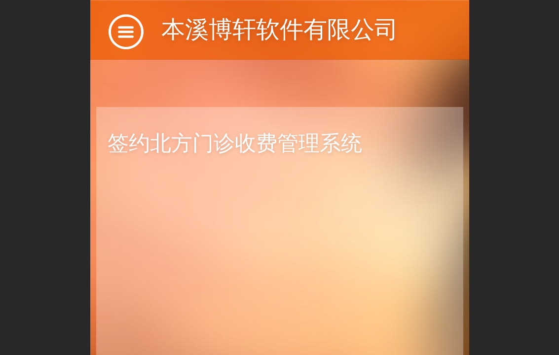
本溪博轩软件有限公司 (279, 29)
